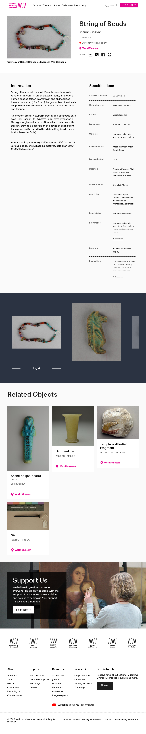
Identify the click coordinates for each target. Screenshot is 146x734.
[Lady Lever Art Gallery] (132, 643)
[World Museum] (33, 643)
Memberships (37, 676)
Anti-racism (58, 692)
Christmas (79, 680)
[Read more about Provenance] (124, 231)
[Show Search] (110, 5)
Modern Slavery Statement (87, 720)
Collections (67, 6)
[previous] (16, 368)
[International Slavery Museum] (53, 643)
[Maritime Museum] (73, 643)
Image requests (60, 696)
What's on (47, 6)
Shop (83, 6)
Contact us (13, 688)
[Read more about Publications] (124, 269)
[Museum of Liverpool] (13, 643)
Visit (36, 6)
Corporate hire (82, 676)
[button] (36, 334)
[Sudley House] (112, 643)
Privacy (67, 720)
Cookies (107, 720)
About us (12, 676)
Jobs (9, 680)
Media (10, 684)
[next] (56, 368)
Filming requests (83, 684)
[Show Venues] (40, 6)
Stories (56, 6)
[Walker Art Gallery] (92, 643)
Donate (33, 688)
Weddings (79, 688)
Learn (77, 6)
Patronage (35, 684)
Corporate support (39, 680)
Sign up (105, 686)
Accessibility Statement (126, 720)
